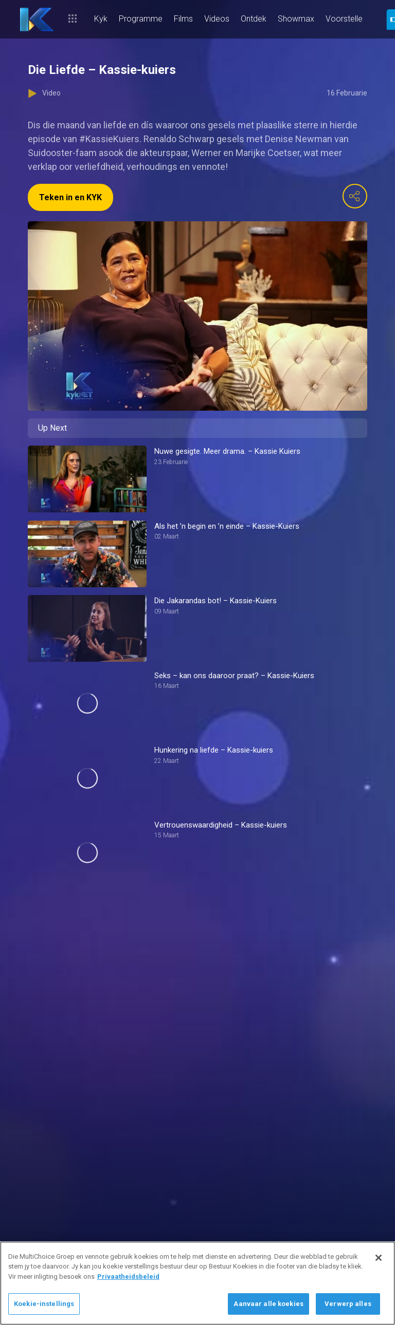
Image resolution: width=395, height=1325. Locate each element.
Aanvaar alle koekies (268, 1304)
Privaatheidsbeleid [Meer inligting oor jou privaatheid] (128, 1276)
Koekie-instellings (44, 1304)
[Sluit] (378, 1257)
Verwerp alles (348, 1304)
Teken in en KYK (70, 197)
